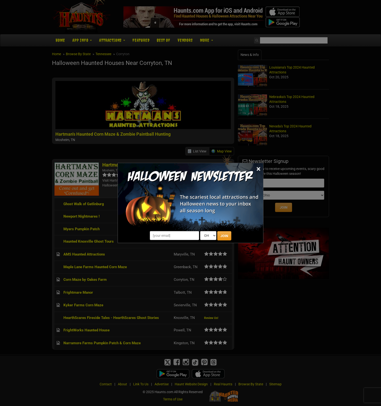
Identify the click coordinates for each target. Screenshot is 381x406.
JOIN (224, 236)
